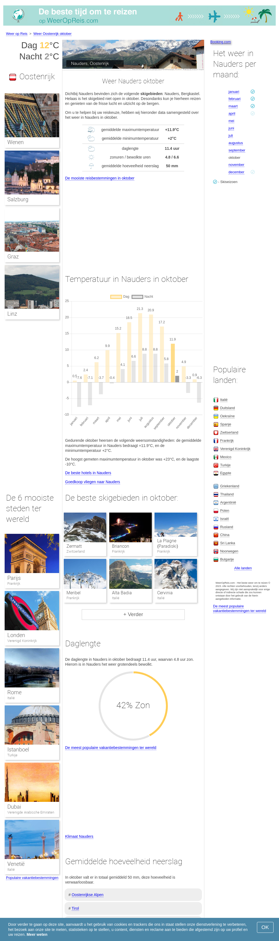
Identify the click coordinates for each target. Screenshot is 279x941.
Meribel (73, 592)
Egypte (225, 473)
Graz (13, 256)
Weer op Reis (17, 34)
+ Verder (133, 614)
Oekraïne (227, 416)
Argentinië (228, 502)
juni (231, 128)
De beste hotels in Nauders (88, 473)
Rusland (226, 527)
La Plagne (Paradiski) (167, 543)
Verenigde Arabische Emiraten (30, 812)
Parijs (14, 578)
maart (233, 106)
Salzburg (17, 199)
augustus (236, 143)
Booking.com (220, 42)
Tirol (75, 908)
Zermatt (74, 546)
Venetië (16, 864)
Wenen (15, 142)
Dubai (14, 806)
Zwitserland (229, 432)
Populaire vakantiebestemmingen (32, 878)
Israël (224, 519)
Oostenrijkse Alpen (88, 895)
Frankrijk (13, 583)
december (236, 172)
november (236, 165)
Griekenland (229, 486)
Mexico (225, 457)
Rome (14, 692)
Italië (11, 698)
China (224, 535)
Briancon (120, 546)
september (237, 150)
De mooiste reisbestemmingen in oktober (99, 178)
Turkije (12, 755)
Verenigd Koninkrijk (22, 641)
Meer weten (37, 934)
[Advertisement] (133, 222)
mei (231, 121)
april (232, 113)
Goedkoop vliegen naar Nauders (92, 482)
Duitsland (227, 408)
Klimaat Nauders (79, 836)
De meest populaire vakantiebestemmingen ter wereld (110, 747)
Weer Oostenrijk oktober (53, 34)
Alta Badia (122, 592)
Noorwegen (229, 551)
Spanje (225, 424)
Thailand (227, 494)
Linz (12, 313)
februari (235, 99)
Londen (16, 635)
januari (234, 92)
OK (265, 927)
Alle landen (243, 568)
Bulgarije (227, 559)
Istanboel (18, 749)
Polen (224, 510)
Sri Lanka (227, 543)
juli (231, 135)
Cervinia (165, 592)
